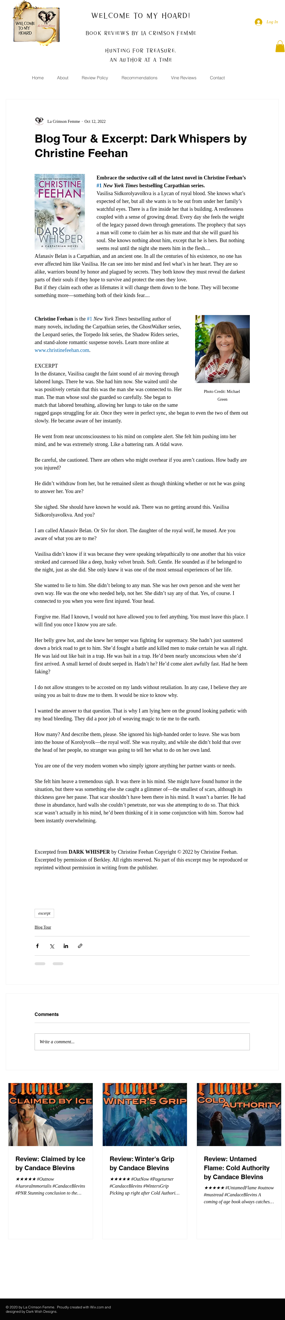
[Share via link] (80, 946)
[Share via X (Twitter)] (51, 946)
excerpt (44, 913)
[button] (280, 46)
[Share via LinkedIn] (66, 946)
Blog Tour (43, 927)
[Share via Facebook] (37, 946)
